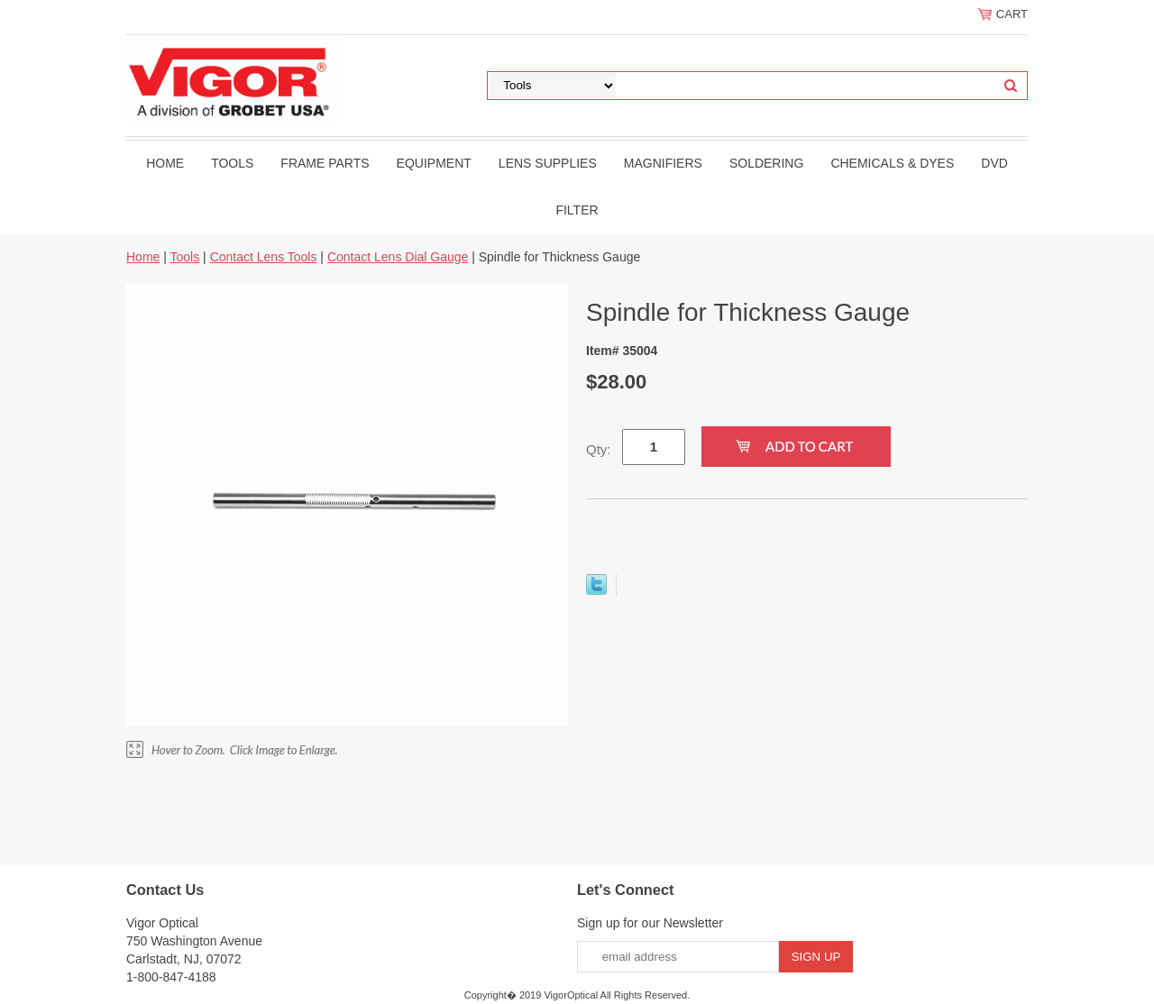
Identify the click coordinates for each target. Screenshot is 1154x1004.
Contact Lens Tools (263, 257)
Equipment (434, 163)
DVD (994, 163)
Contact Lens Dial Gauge (397, 257)
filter (576, 210)
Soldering (766, 163)
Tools (232, 163)
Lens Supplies (548, 163)
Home (165, 163)
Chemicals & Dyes (892, 163)
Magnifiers (663, 163)
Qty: (598, 449)
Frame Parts (324, 163)
